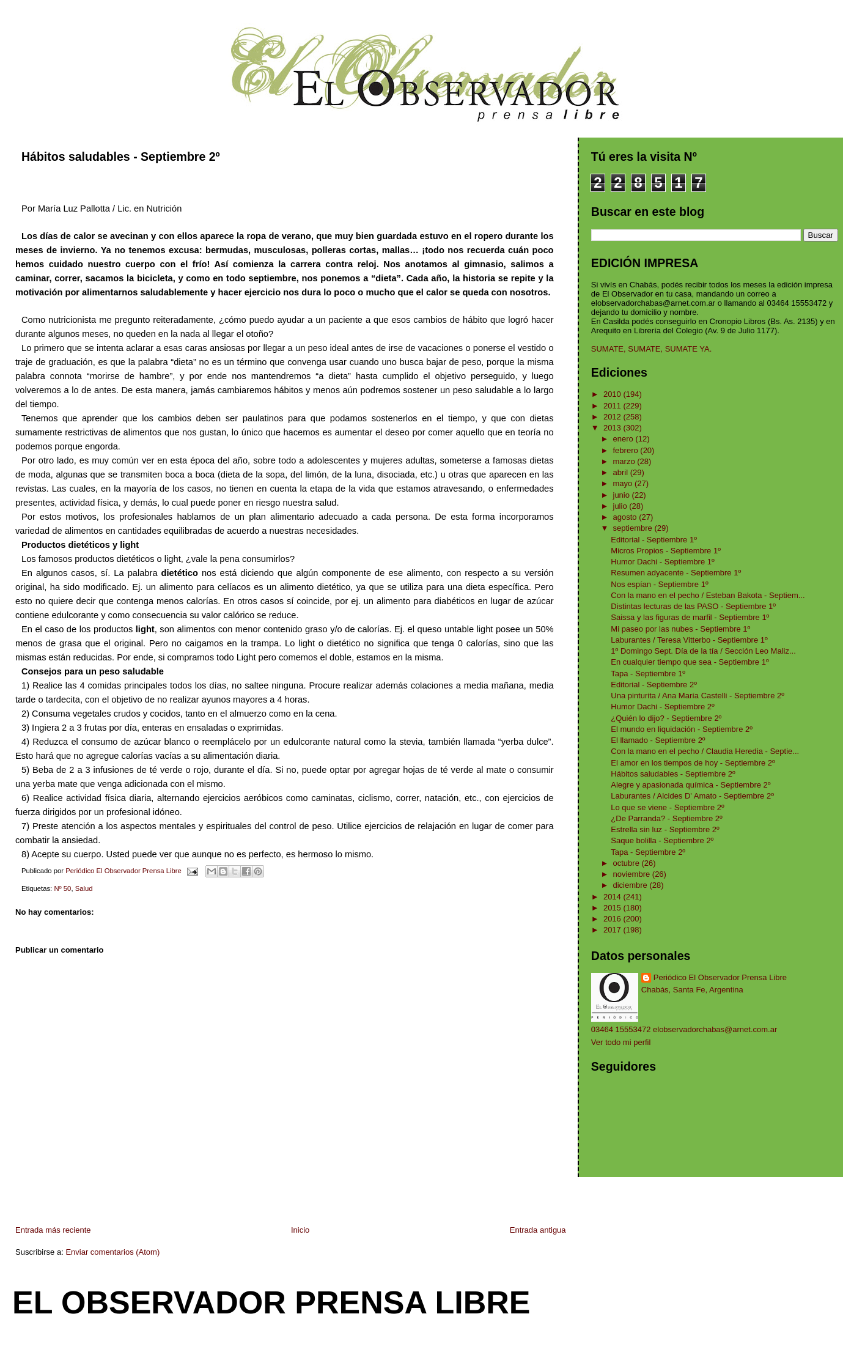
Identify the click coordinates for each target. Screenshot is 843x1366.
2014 (613, 896)
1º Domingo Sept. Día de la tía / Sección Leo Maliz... (703, 650)
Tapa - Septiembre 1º (648, 673)
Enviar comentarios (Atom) (112, 1252)
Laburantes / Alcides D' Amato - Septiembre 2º (692, 795)
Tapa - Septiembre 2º (648, 852)
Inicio (300, 1230)
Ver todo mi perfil (621, 1042)
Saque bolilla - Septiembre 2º (662, 840)
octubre (627, 863)
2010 (613, 394)
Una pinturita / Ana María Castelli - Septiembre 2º (697, 695)
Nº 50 (62, 888)
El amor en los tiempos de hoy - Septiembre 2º (693, 762)
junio (622, 495)
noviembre (632, 874)
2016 (613, 918)
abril (621, 472)
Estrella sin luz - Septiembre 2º (665, 829)
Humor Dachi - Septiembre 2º (662, 706)
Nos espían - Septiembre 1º (659, 584)
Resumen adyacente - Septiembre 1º (676, 572)
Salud (84, 888)
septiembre (634, 528)
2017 (613, 929)
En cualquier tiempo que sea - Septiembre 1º (689, 661)
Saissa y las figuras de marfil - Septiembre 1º (690, 617)
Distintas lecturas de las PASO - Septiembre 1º (693, 606)
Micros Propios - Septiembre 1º (666, 550)
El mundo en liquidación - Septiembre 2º (682, 729)
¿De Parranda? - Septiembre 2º (667, 818)
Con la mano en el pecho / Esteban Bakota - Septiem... (707, 595)
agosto (626, 517)
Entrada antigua (538, 1230)
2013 (613, 427)
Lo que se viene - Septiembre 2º (667, 807)
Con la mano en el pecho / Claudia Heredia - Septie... (705, 751)
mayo (624, 483)
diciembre (631, 885)
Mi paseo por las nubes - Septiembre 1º (680, 628)
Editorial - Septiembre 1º (654, 539)
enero (624, 438)
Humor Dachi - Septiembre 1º (662, 561)
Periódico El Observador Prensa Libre (720, 977)
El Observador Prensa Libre (271, 1302)
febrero (627, 450)
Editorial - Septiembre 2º (654, 684)
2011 (613, 405)
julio (621, 506)
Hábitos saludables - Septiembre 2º (673, 773)
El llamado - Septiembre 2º (658, 740)
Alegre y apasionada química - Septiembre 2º (690, 784)
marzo (625, 461)
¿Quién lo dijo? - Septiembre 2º (666, 718)
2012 (613, 416)
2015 (613, 907)
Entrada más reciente (53, 1230)
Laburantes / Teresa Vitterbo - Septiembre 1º (689, 639)
